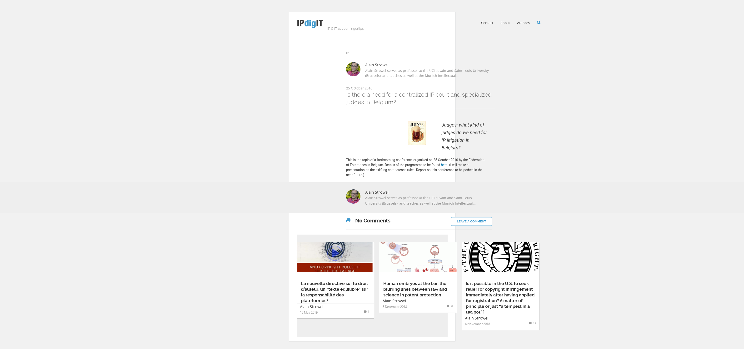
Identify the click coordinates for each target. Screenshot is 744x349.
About (505, 22)
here (444, 165)
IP (347, 53)
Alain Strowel (377, 65)
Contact (487, 22)
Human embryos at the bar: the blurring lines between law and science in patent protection (415, 289)
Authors (523, 22)
